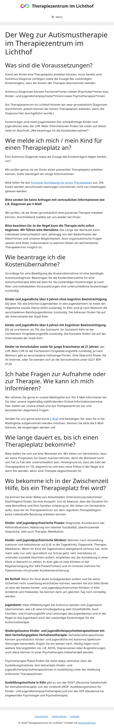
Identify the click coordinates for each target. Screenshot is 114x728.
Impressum (41, 716)
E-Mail (54, 419)
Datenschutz (59, 716)
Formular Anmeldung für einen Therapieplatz (61, 182)
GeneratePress (87, 722)
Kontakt (74, 716)
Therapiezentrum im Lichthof (62, 6)
